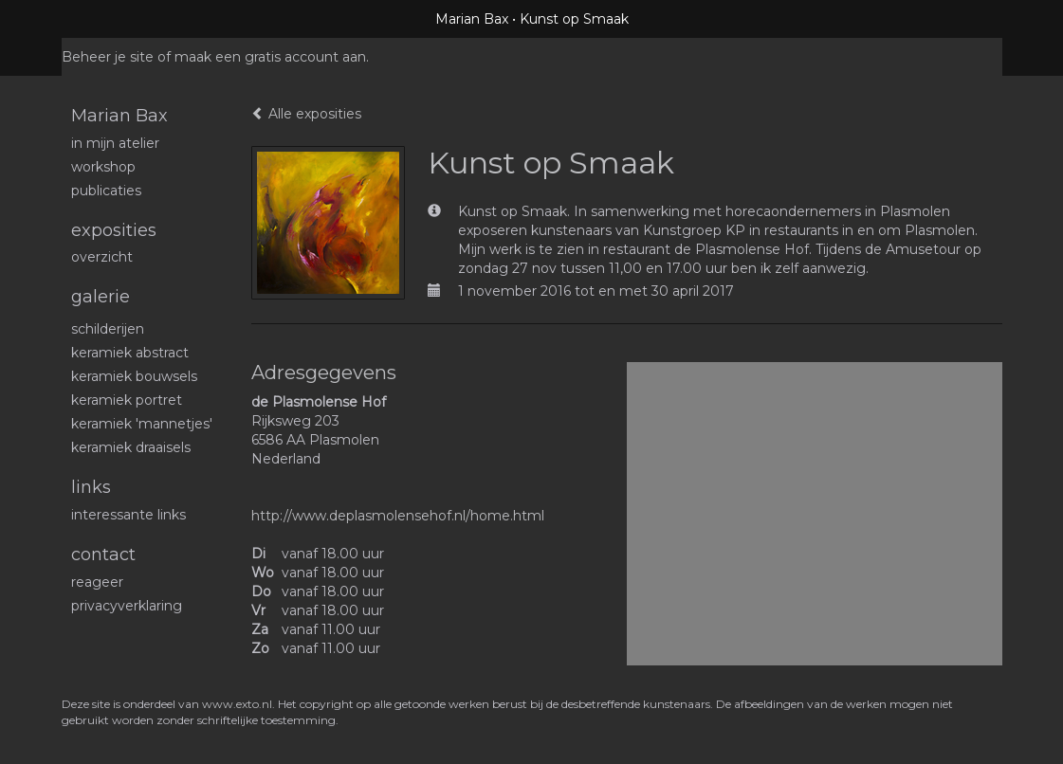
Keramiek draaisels (131, 447)
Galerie (100, 296)
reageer (97, 582)
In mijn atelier (115, 143)
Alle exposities (306, 113)
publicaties (106, 190)
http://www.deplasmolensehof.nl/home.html (397, 515)
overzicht (102, 256)
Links (91, 487)
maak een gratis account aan (270, 56)
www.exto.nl (237, 704)
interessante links (128, 514)
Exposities (113, 230)
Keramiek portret (126, 400)
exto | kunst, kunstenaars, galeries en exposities (115, 19)
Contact (103, 554)
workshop (103, 166)
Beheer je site (108, 56)
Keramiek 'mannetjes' (141, 423)
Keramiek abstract (130, 352)
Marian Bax (471, 18)
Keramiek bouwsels (134, 376)
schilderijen (107, 328)
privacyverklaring (126, 605)
